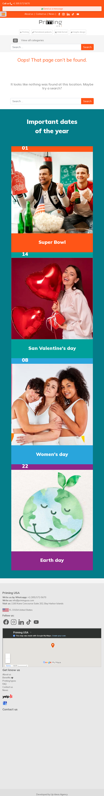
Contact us (41, 14)
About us (29, 14)
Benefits (7, 662)
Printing (24, 32)
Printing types (9, 665)
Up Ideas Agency (59, 779)
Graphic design (78, 32)
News (51, 14)
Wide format (61, 32)
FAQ (4, 668)
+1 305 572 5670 (21, 3)
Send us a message (52, 8)
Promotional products (42, 32)
